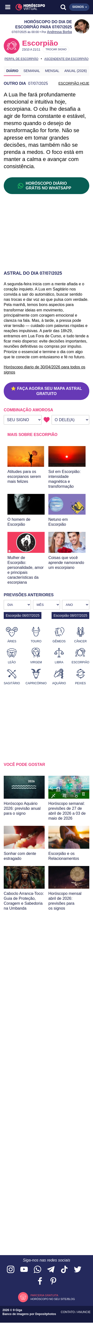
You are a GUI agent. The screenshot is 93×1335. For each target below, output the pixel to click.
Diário (12, 71)
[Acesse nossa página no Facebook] (40, 1281)
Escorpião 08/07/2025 (70, 615)
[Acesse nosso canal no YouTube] (24, 1269)
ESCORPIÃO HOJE (74, 83)
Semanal (31, 71)
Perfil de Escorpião (21, 59)
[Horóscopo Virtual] (27, 7)
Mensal (52, 71)
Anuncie (84, 1312)
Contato (68, 1312)
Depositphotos (45, 1314)
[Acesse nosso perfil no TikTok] (64, 1269)
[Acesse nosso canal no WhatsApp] (37, 1269)
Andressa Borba (59, 32)
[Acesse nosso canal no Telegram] (51, 1269)
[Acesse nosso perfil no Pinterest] (53, 1281)
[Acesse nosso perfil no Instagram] (10, 1269)
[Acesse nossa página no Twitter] (77, 1269)
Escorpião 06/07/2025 (22, 615)
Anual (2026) (75, 71)
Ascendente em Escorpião (66, 59)
